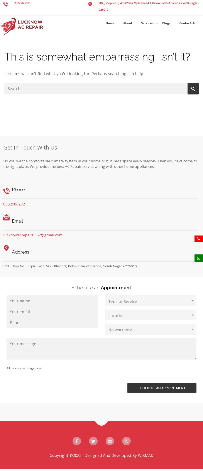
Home (110, 23)
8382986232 (22, 3)
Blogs (166, 23)
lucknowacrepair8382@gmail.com (33, 234)
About (127, 23)
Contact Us (187, 23)
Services (147, 23)
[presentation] (138, 374)
